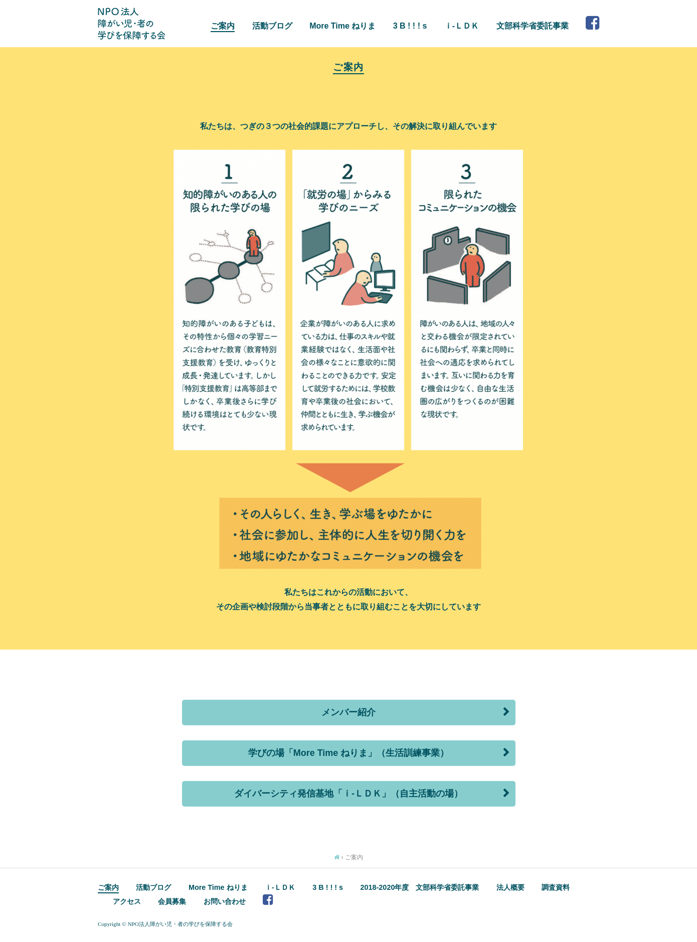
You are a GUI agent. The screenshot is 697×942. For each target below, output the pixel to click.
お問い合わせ (225, 901)
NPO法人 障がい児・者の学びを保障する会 (131, 24)
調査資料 (556, 887)
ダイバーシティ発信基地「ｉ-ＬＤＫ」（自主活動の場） (348, 794)
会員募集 (172, 901)
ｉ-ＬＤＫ (461, 26)
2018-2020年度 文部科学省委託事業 (420, 887)
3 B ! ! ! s (410, 26)
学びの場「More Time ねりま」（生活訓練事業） (348, 753)
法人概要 (510, 887)
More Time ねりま (342, 26)
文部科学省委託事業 (532, 26)
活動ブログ (272, 26)
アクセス (127, 901)
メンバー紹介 (348, 712)
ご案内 (223, 26)
